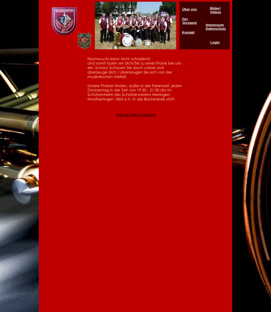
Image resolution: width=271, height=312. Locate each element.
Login (215, 42)
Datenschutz (216, 29)
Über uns (189, 9)
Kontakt (188, 32)
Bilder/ (215, 8)
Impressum (215, 25)
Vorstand (189, 23)
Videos (215, 12)
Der (185, 19)
